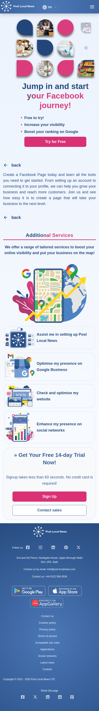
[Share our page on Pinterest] (72, 697)
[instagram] (40, 548)
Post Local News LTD (43, 679)
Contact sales (49, 510)
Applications (47, 649)
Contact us (47, 616)
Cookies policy (47, 622)
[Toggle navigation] (92, 7)
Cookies (47, 669)
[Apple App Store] (65, 590)
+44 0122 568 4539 (56, 576)
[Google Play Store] (29, 590)
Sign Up (49, 496)
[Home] (17, 7)
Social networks (47, 656)
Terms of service (47, 636)
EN (47, 7)
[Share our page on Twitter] (35, 697)
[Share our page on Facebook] (23, 697)
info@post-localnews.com (61, 569)
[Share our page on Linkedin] (48, 697)
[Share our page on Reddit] (60, 697)
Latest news (47, 662)
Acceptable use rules (47, 642)
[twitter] (78, 548)
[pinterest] (66, 548)
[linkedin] (53, 548)
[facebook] (28, 548)
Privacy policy (47, 629)
